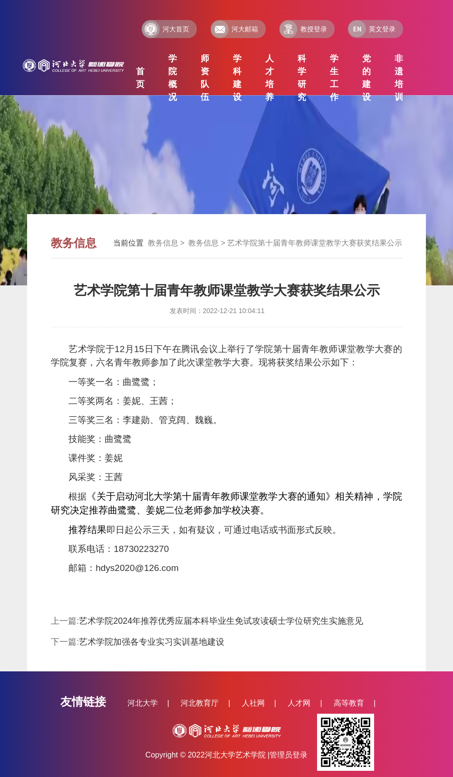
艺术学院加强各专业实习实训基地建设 (151, 642)
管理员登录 (289, 755)
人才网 (299, 703)
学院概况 (172, 78)
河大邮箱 (234, 29)
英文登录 (371, 29)
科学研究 (302, 78)
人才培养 (269, 78)
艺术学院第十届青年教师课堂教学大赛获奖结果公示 (314, 243)
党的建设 (366, 78)
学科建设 (237, 78)
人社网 (253, 703)
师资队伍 (205, 78)
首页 (140, 78)
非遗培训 (399, 78)
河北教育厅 (200, 703)
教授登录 (303, 29)
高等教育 (349, 703)
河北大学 (142, 703)
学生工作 (334, 78)
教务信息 (163, 243)
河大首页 (165, 29)
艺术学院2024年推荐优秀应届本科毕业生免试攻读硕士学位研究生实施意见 (221, 621)
